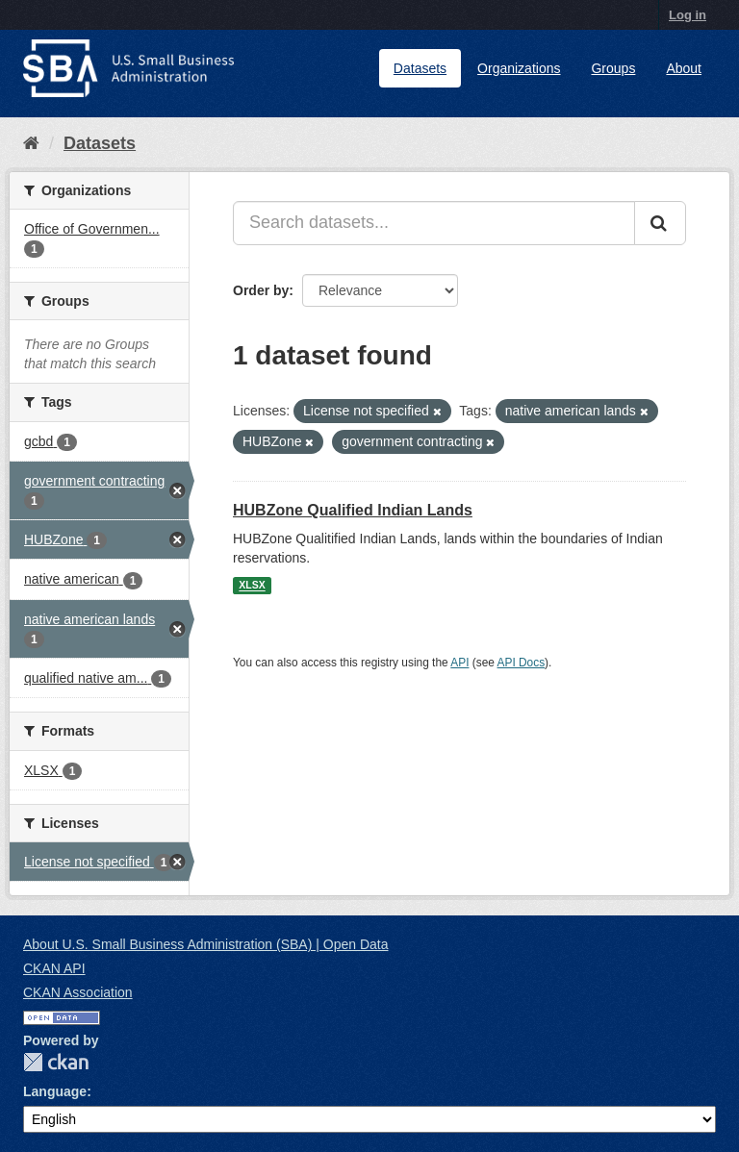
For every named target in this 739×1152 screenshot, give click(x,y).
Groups (613, 68)
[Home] (31, 143)
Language (55, 1091)
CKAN (56, 1062)
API (459, 662)
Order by (261, 290)
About (683, 68)
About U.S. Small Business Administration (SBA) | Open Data (205, 944)
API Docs (521, 662)
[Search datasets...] (434, 223)
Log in (687, 15)
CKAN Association (78, 992)
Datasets (420, 68)
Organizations (518, 68)
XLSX (252, 585)
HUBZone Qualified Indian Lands (352, 510)
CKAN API (54, 968)
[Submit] (660, 223)
